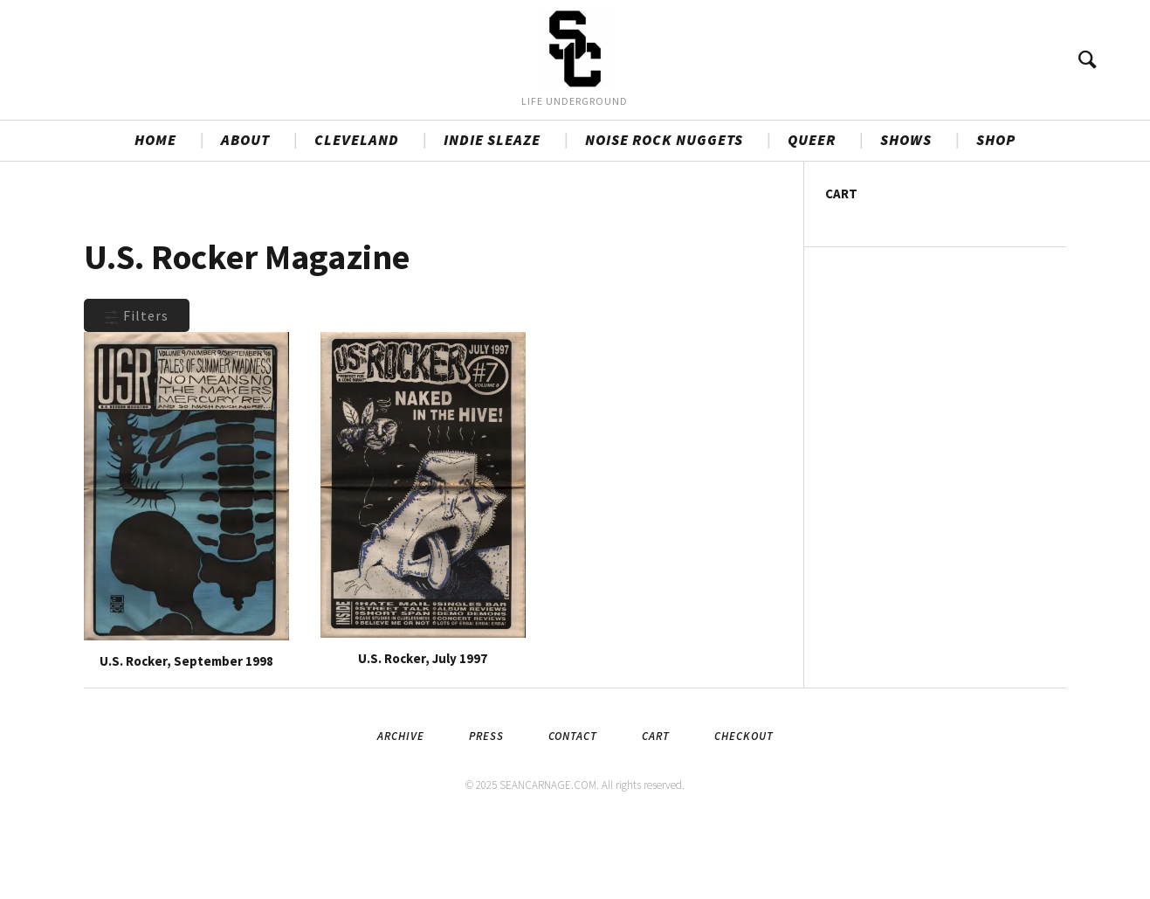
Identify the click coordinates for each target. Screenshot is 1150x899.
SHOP (996, 210)
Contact (572, 806)
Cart (656, 806)
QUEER (812, 210)
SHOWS (906, 210)
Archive (400, 806)
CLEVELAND (356, 210)
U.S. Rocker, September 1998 (186, 731)
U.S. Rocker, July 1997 (422, 729)
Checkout (744, 806)
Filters (137, 386)
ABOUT (245, 210)
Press (486, 806)
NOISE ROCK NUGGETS (664, 210)
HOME (155, 210)
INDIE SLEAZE (492, 210)
